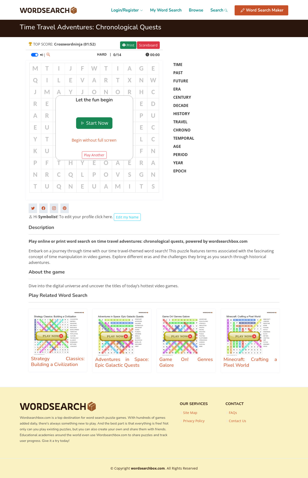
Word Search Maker (262, 10)
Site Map (190, 412)
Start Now (94, 123)
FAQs (233, 412)
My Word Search (166, 10)
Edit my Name (127, 217)
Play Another (94, 155)
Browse (196, 10)
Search (218, 10)
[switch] (34, 55)
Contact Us (237, 421)
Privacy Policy (194, 421)
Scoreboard (148, 45)
